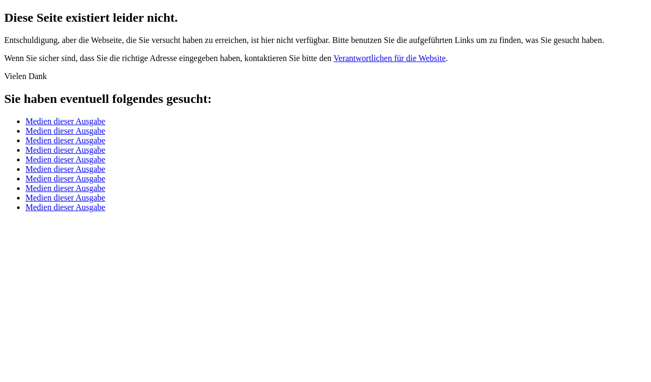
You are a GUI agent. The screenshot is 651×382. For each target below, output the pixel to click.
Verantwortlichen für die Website (389, 58)
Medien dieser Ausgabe (65, 121)
